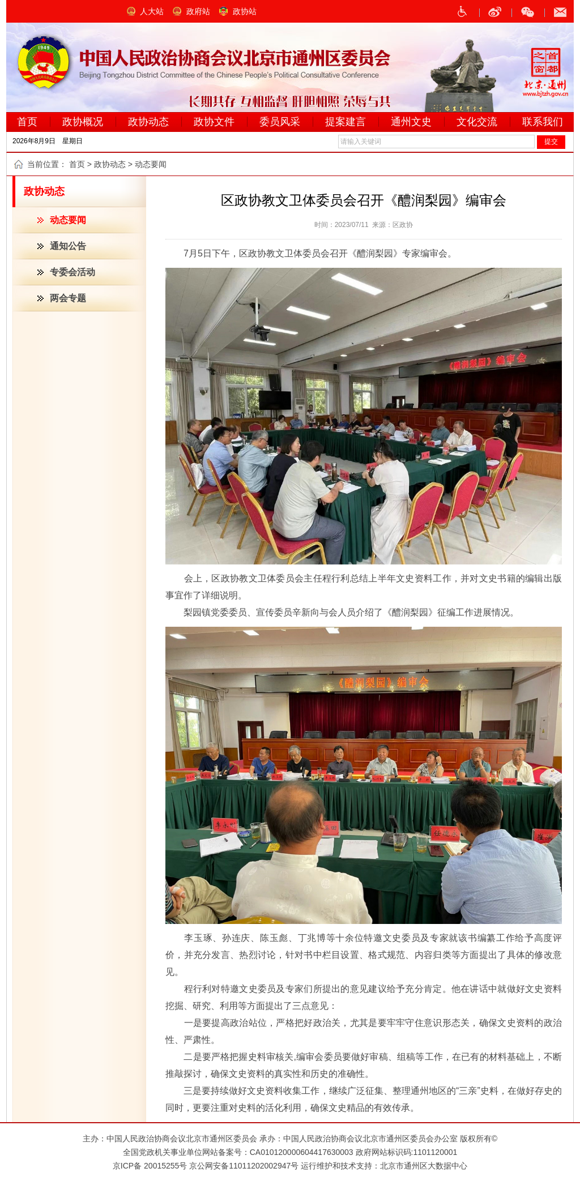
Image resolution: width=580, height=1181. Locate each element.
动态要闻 (68, 220)
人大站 (152, 11)
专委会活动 (72, 272)
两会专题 (68, 298)
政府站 (198, 11)
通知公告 (68, 246)
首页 (77, 164)
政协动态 (110, 164)
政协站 (245, 11)
